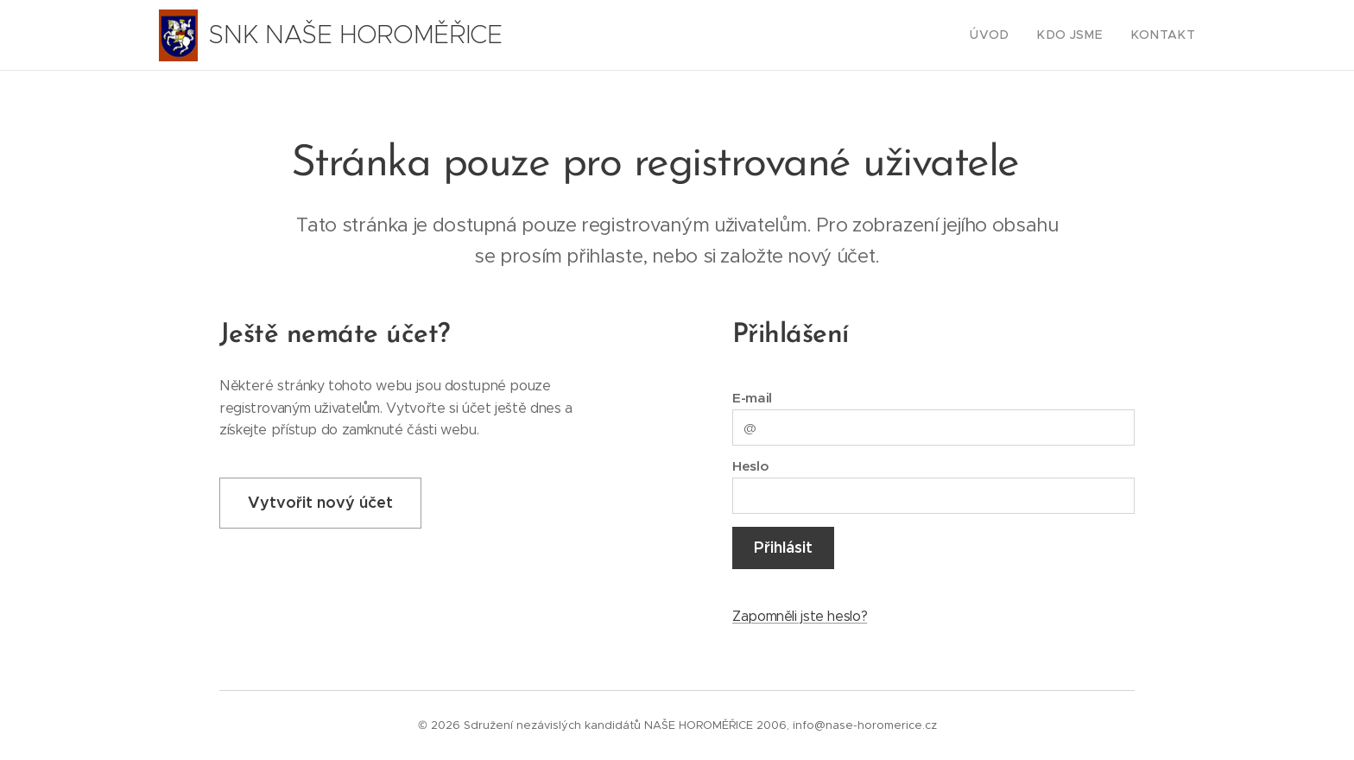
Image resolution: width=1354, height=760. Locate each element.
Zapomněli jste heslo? (799, 616)
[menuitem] (1010, 35)
